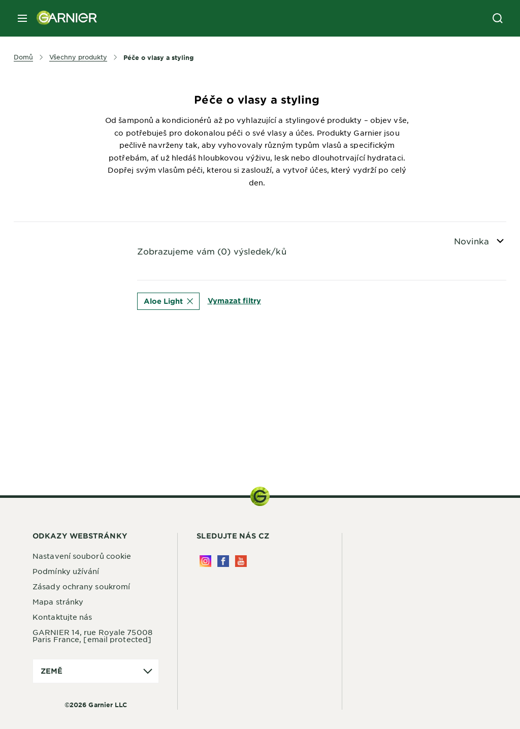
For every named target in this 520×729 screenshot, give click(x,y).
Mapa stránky (57, 601)
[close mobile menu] (22, 18)
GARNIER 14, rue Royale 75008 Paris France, (92, 635)
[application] (95, 671)
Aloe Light (168, 301)
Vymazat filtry (234, 300)
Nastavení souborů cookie (81, 555)
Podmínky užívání (66, 571)
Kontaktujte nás (62, 616)
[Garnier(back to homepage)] (63, 18)
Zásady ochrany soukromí (81, 586)
